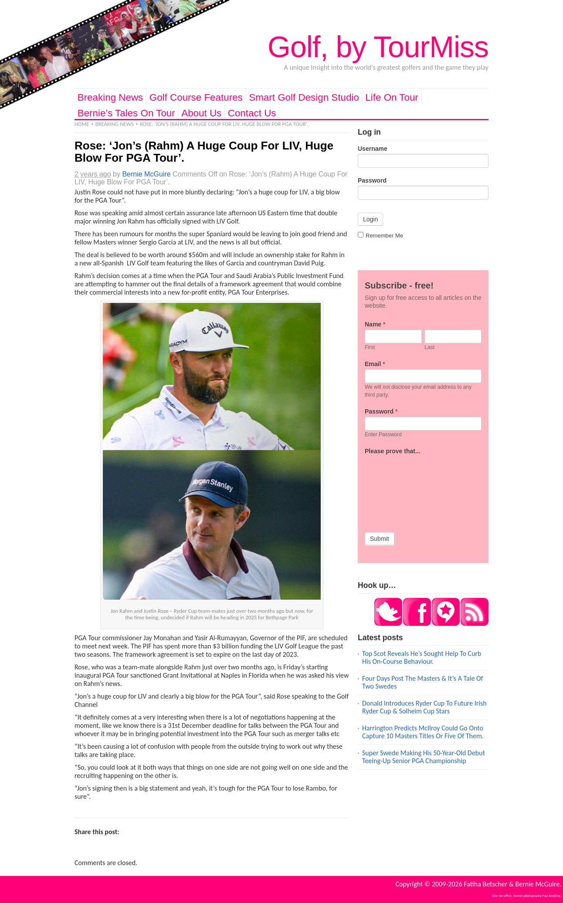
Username (372, 148)
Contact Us (252, 113)
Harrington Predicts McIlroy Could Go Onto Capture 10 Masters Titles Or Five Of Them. (423, 732)
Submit (379, 538)
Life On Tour (391, 97)
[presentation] (400, 487)
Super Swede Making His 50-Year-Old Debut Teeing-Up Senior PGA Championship (423, 757)
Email (375, 363)
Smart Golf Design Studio (304, 97)
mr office (505, 895)
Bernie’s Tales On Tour (126, 113)
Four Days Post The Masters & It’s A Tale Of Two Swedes (422, 682)
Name (375, 324)
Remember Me (380, 235)
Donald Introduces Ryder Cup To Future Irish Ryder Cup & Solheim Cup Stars (424, 707)
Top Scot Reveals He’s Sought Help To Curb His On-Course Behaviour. (422, 657)
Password (372, 180)
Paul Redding (551, 895)
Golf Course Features (196, 97)
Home (82, 124)
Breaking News (110, 97)
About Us (201, 113)
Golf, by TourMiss (378, 46)
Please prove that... (393, 451)
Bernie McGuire (146, 174)
